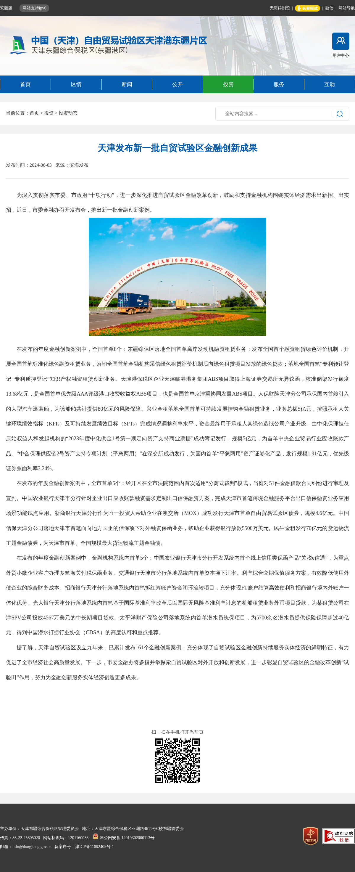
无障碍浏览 (280, 8)
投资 (49, 112)
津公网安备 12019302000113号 (123, 838)
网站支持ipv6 (34, 8)
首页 (34, 112)
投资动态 (68, 112)
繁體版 (7, 8)
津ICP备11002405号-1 (94, 846)
